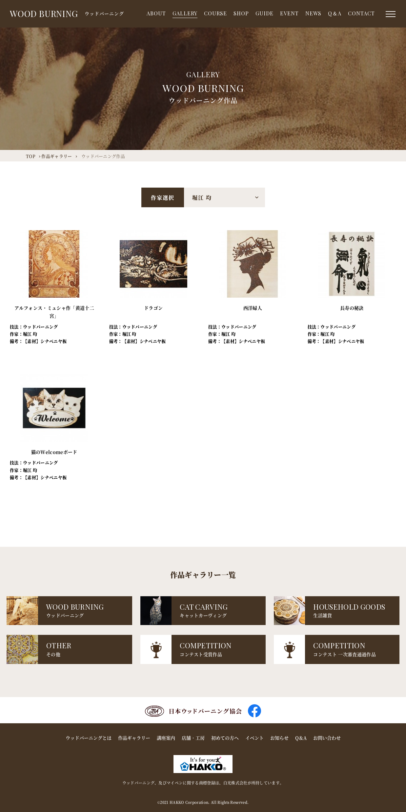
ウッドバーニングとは (89, 737)
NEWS (313, 13)
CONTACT (361, 13)
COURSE (215, 13)
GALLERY (185, 13)
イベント (254, 737)
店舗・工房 (193, 737)
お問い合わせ (327, 737)
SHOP (241, 13)
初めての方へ (225, 737)
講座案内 (166, 737)
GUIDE (264, 13)
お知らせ (279, 737)
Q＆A (334, 13)
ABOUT (156, 13)
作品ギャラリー (134, 737)
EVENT (289, 13)
